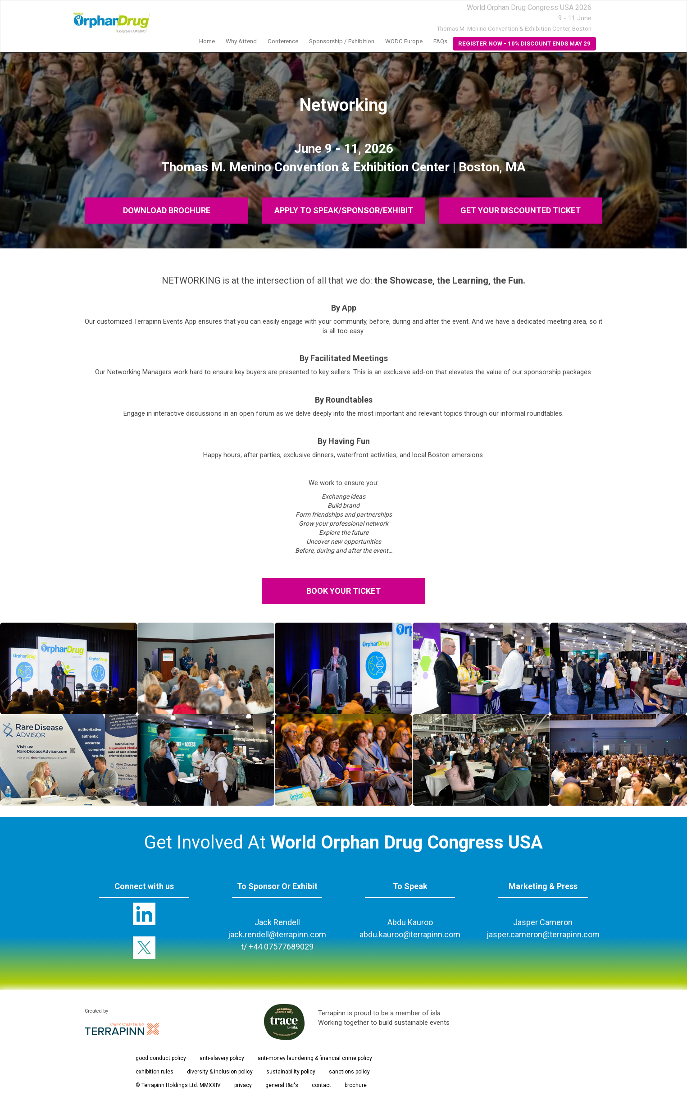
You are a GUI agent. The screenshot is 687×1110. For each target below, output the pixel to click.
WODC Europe (404, 41)
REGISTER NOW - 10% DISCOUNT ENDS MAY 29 (524, 43)
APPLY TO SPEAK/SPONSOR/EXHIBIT (343, 210)
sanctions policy (349, 1072)
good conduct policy (161, 1058)
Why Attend (241, 41)
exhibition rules (154, 1072)
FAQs (440, 41)
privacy (243, 1085)
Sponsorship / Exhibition (341, 41)
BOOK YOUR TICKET (343, 591)
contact (321, 1085)
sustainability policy (290, 1072)
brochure (356, 1085)
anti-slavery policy (222, 1058)
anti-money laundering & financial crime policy (315, 1058)
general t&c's (281, 1085)
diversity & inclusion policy (220, 1072)
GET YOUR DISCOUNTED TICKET (520, 210)
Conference (283, 41)
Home (207, 41)
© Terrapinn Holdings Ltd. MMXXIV (178, 1085)
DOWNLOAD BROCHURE (166, 210)
